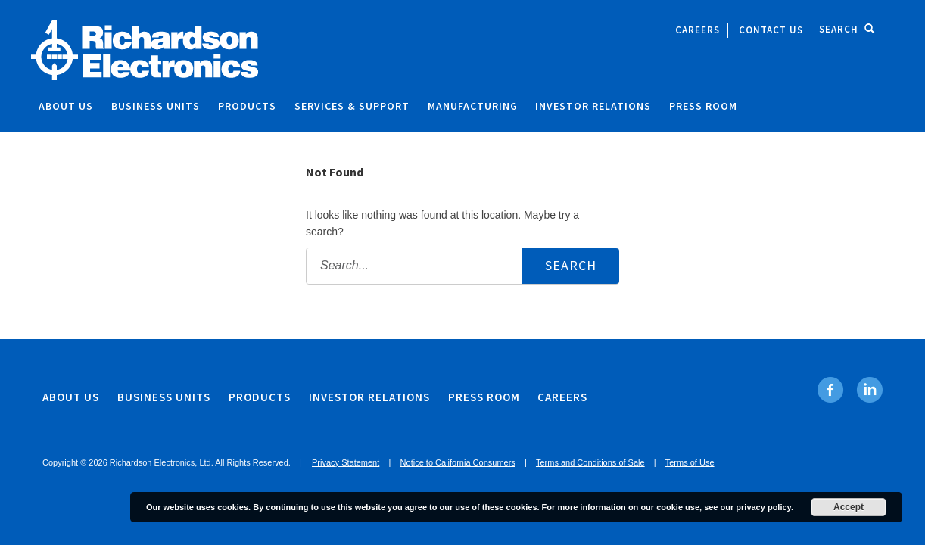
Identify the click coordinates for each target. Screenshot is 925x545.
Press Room (703, 106)
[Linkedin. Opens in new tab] (869, 390)
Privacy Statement (345, 462)
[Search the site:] (462, 266)
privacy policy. (764, 507)
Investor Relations (593, 106)
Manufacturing (473, 106)
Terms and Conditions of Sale (590, 462)
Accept (848, 507)
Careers (697, 29)
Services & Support (352, 106)
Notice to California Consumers (457, 462)
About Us (66, 106)
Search (570, 265)
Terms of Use (690, 462)
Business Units (155, 106)
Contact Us (771, 29)
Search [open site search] (847, 29)
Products (247, 106)
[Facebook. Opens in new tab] (831, 390)
